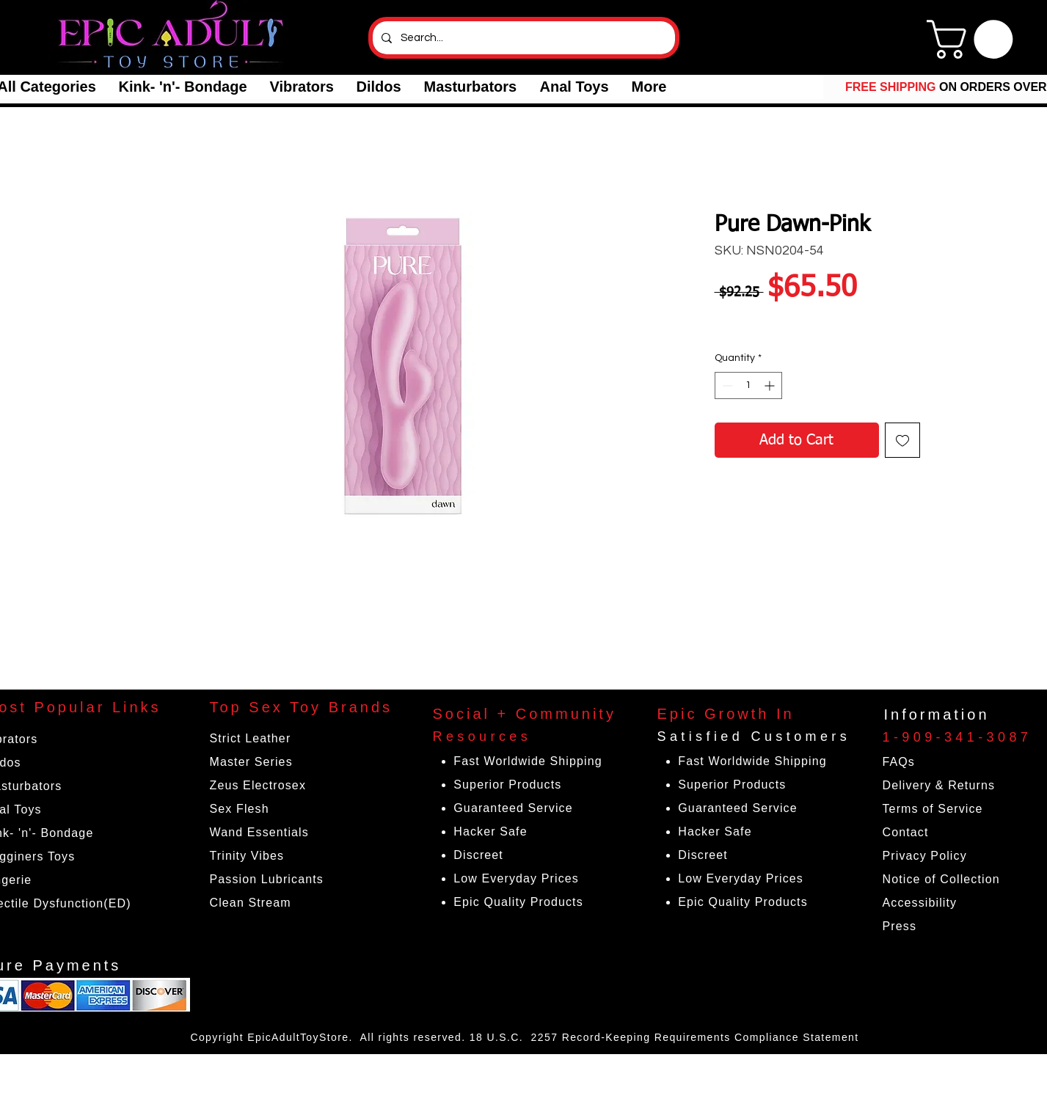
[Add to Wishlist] (902, 440)
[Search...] (522, 37)
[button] (182, 87)
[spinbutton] (748, 385)
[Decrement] (726, 385)
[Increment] (771, 385)
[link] (974, 39)
